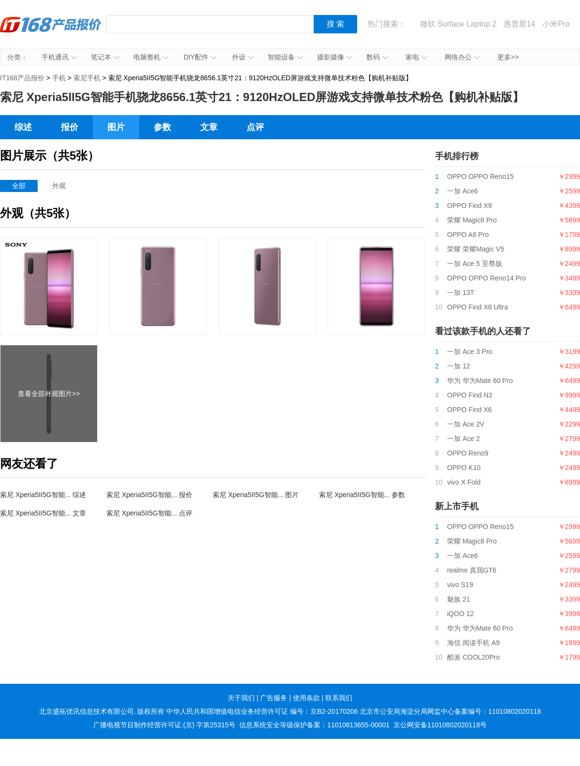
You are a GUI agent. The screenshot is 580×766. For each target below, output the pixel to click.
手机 (59, 78)
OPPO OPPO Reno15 (480, 176)
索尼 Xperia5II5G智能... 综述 (43, 495)
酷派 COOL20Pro (473, 657)
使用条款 (306, 698)
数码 (377, 57)
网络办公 (462, 57)
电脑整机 (151, 57)
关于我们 (241, 698)
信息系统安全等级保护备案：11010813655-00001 (314, 725)
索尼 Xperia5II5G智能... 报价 (149, 495)
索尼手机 (87, 78)
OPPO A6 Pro (468, 234)
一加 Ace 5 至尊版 (474, 263)
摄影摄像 (334, 57)
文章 (209, 127)
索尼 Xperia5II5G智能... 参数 (362, 495)
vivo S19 (460, 585)
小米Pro (556, 24)
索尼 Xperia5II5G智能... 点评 (149, 513)
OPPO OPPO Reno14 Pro (486, 278)
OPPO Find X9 (469, 205)
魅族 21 (458, 599)
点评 (255, 127)
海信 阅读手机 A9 (473, 643)
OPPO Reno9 (468, 453)
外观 (59, 186)
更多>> (508, 57)
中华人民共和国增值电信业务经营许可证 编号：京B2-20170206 (262, 711)
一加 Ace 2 (463, 438)
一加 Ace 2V (465, 424)
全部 (19, 186)
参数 (162, 127)
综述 (23, 127)
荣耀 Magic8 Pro (472, 220)
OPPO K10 (463, 467)
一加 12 (458, 366)
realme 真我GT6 (471, 570)
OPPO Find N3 (469, 395)
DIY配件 (200, 57)
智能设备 (285, 57)
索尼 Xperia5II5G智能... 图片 (256, 495)
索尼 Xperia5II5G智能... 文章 (43, 513)
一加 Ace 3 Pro (469, 351)
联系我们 (338, 698)
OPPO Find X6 (469, 409)
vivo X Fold (463, 482)
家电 (416, 57)
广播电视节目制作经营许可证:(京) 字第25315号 (164, 725)
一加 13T (460, 292)
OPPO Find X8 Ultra (477, 307)
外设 (243, 57)
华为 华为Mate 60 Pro (480, 380)
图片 (116, 127)
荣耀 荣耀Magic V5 (475, 249)
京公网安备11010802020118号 (440, 725)
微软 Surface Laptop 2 (458, 24)
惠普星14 (520, 24)
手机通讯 (59, 57)
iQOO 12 (460, 614)
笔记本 (105, 57)
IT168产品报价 (51, 31)
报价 (69, 127)
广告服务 (273, 698)
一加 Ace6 (462, 191)
